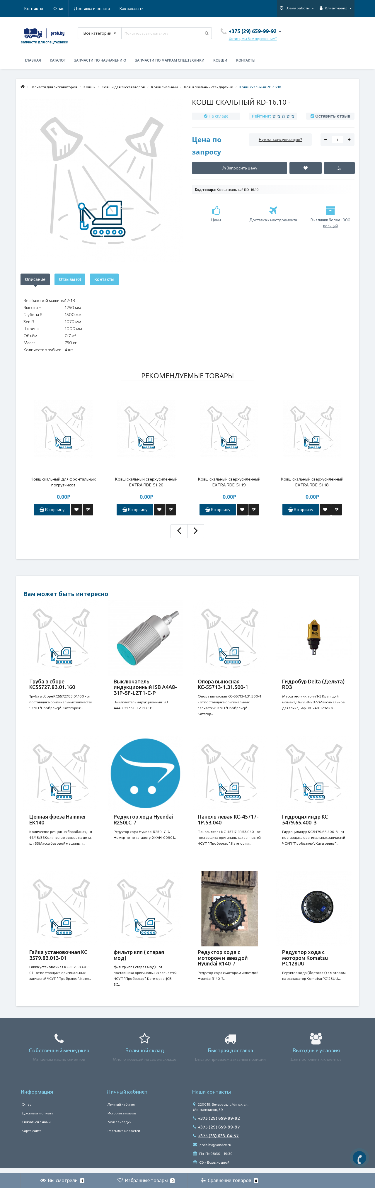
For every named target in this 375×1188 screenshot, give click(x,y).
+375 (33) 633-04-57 (216, 1140)
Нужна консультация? (280, 139)
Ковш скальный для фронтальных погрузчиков (63, 481)
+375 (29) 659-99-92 (216, 1123)
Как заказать (104, 8)
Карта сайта (32, 1136)
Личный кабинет (121, 1109)
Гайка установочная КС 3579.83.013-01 (58, 958)
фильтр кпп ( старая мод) (139, 958)
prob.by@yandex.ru (212, 1150)
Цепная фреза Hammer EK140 (57, 821)
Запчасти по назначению (100, 60)
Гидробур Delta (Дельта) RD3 (313, 684)
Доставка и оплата (63, 8)
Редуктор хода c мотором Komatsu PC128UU (305, 961)
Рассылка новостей (124, 1136)
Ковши (220, 60)
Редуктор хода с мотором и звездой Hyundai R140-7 (223, 961)
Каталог (57, 60)
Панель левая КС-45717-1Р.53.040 (228, 821)
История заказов (122, 1118)
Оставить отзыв (332, 116)
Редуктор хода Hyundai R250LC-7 (143, 821)
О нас (29, 8)
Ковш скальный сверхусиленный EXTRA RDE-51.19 (229, 481)
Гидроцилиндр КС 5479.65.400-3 (305, 821)
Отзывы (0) (70, 279)
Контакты (135, 8)
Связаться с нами (36, 1127)
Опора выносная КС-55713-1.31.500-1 (223, 684)
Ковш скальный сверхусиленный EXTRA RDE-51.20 (146, 481)
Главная (33, 60)
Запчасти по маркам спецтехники (169, 60)
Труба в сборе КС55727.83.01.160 (52, 684)
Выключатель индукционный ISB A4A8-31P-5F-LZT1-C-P (145, 687)
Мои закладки (120, 1127)
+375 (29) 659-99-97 (216, 1132)
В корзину (52, 509)
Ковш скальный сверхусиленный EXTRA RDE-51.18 (312, 481)
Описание (35, 279)
